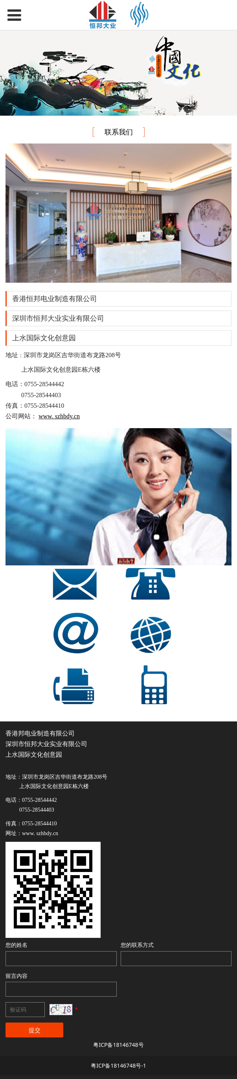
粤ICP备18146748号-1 (118, 1065)
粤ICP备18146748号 (118, 1044)
